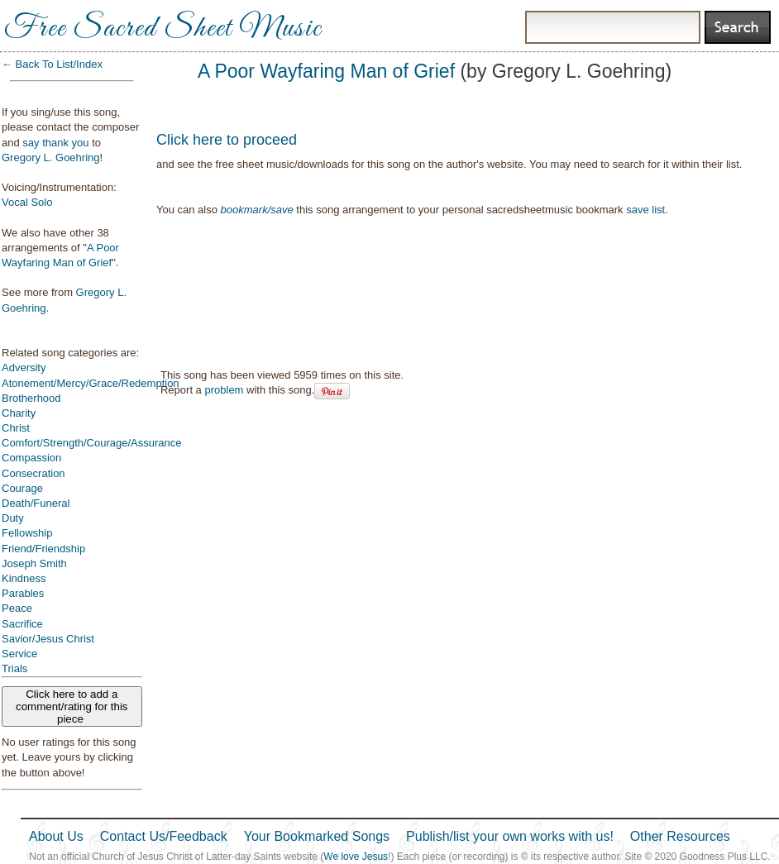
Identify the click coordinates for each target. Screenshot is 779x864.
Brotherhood (31, 398)
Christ (16, 428)
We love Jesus (355, 856)
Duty (13, 518)
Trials (14, 668)
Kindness (23, 578)
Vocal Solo (27, 202)
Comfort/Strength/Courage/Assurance (92, 443)
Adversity (23, 367)
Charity (19, 413)
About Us (56, 836)
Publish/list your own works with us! (510, 836)
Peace (17, 608)
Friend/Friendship (43, 548)
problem (223, 390)
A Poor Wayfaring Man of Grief (326, 71)
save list (645, 209)
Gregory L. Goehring (51, 157)
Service (19, 653)
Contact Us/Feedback (163, 836)
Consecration (33, 473)
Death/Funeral (35, 503)
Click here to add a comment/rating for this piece (72, 706)
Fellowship (27, 533)
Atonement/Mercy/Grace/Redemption (90, 383)
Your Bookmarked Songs (317, 836)
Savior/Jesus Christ (48, 638)
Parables (23, 593)
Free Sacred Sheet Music (163, 29)
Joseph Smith (34, 563)
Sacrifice (22, 624)
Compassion (31, 457)
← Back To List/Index (52, 64)
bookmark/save (257, 209)
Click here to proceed (226, 139)
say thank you (55, 142)
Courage (22, 488)
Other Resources (680, 836)
